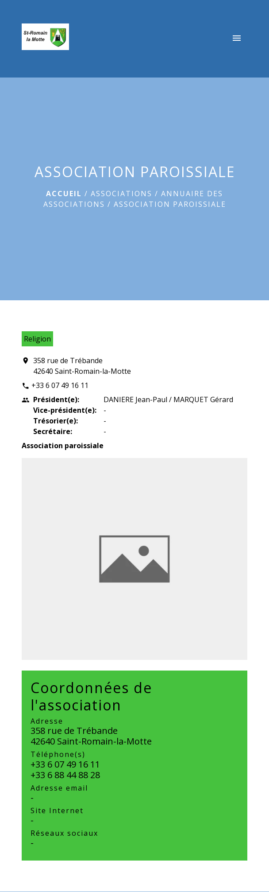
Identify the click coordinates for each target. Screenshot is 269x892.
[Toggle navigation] (236, 38)
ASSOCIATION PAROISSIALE (170, 204)
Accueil (64, 193)
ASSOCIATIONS (121, 193)
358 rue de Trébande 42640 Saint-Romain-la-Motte (82, 366)
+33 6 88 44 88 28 (65, 775)
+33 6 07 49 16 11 (59, 385)
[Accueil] (45, 38)
